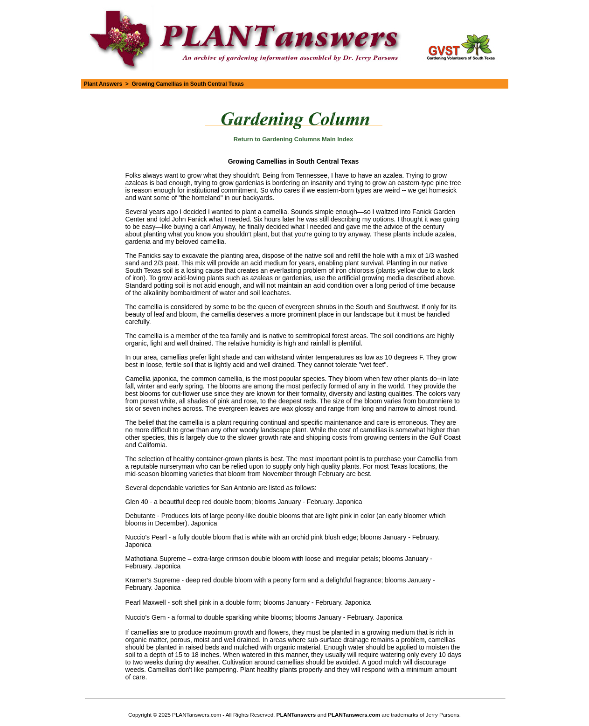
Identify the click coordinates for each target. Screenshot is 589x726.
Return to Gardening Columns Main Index (293, 139)
